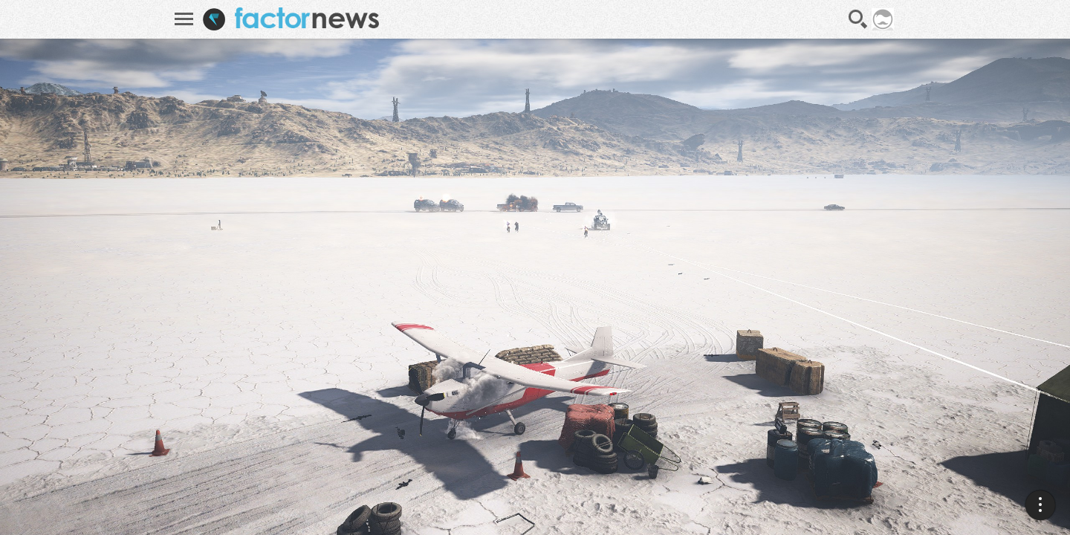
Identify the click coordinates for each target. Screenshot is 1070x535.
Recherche (858, 19)
